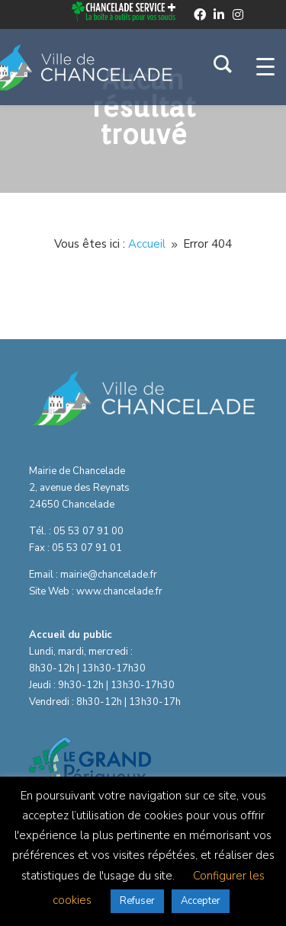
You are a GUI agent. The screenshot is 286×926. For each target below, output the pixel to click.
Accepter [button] (200, 901)
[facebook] (200, 14)
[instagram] (238, 14)
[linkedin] (219, 14)
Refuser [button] (137, 901)
